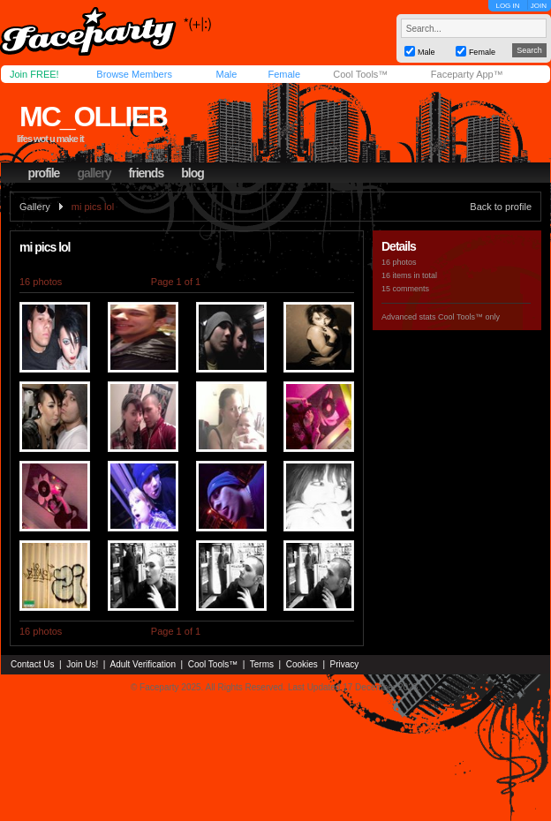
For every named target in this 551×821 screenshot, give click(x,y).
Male (226, 74)
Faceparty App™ (467, 74)
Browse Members (134, 74)
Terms (262, 664)
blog (192, 173)
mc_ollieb (93, 116)
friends (146, 173)
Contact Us (32, 664)
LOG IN (507, 6)
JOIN (539, 6)
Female (284, 74)
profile (44, 173)
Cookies (302, 664)
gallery (93, 173)
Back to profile (501, 206)
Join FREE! (34, 74)
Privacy (344, 664)
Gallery (34, 206)
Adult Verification (142, 664)
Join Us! (82, 664)
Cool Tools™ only (469, 317)
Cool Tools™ (360, 74)
